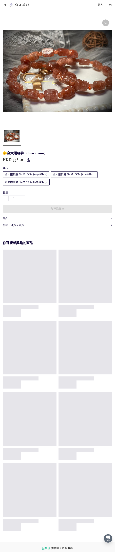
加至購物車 (57, 209)
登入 (100, 5)
